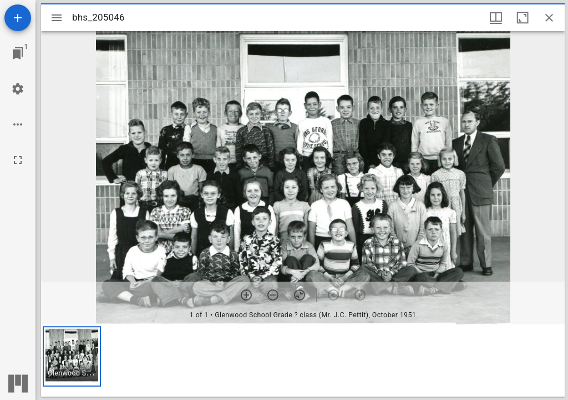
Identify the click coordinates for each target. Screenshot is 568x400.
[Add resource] (17, 17)
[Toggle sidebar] (56, 17)
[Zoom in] (246, 295)
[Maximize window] (522, 17)
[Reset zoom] (299, 295)
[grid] (303, 360)
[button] (71, 356)
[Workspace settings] (17, 89)
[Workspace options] (17, 124)
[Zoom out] (273, 295)
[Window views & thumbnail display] (496, 17)
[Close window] (549, 17)
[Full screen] (17, 160)
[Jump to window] (17, 53)
